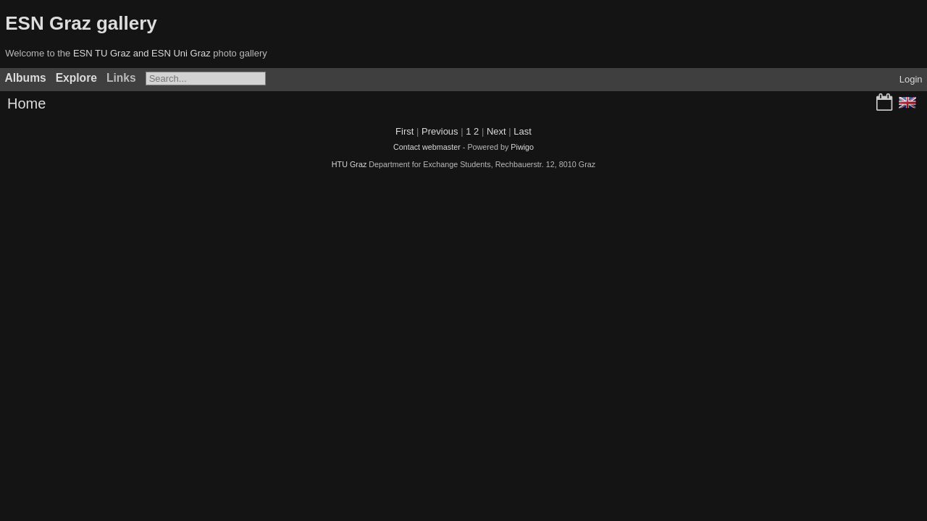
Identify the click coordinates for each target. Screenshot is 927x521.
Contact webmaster (427, 147)
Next (496, 131)
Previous (439, 131)
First (404, 131)
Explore (76, 78)
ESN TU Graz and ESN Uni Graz (142, 53)
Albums (25, 78)
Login (911, 79)
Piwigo (522, 147)
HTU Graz (349, 164)
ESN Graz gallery (81, 23)
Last (522, 131)
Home (26, 103)
